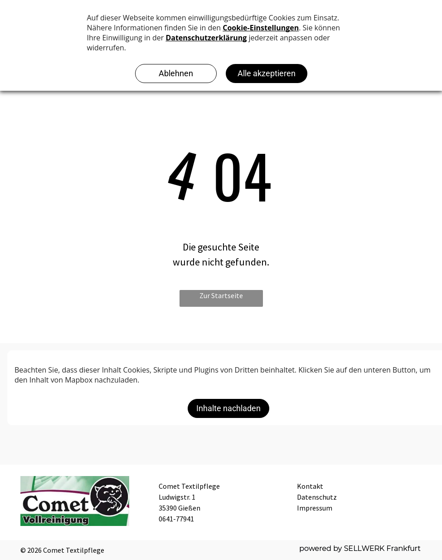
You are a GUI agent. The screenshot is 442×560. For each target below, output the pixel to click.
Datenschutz (317, 496)
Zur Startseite (221, 295)
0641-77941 (176, 518)
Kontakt (310, 486)
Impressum (314, 507)
